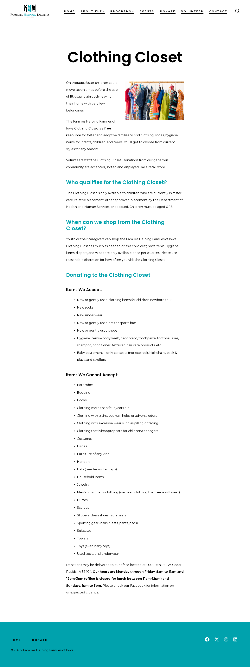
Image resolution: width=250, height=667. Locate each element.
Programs (122, 11)
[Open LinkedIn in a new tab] (235, 639)
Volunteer (192, 11)
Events (147, 11)
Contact (218, 11)
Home (69, 11)
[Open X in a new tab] (216, 639)
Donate (168, 11)
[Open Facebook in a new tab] (207, 639)
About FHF (93, 11)
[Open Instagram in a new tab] (226, 639)
